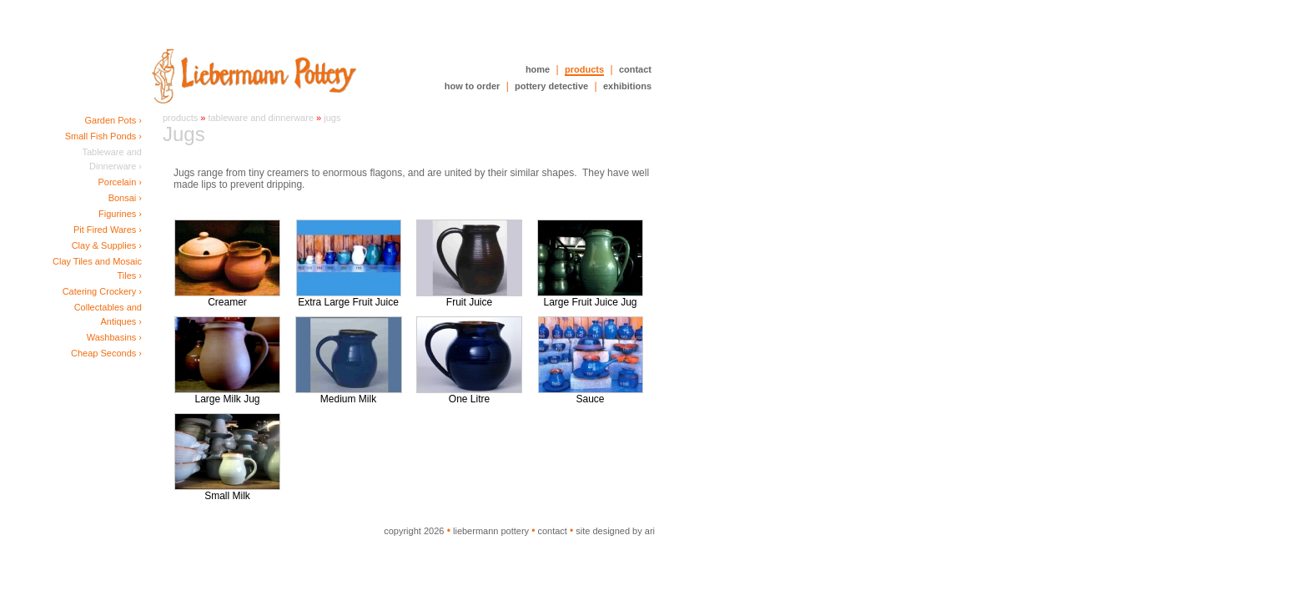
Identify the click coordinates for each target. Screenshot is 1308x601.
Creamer (227, 297)
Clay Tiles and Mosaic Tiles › (97, 268)
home (538, 69)
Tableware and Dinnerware (261, 118)
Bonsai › (125, 198)
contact (635, 69)
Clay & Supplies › (107, 245)
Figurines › (120, 214)
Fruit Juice (469, 297)
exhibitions (627, 86)
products (584, 69)
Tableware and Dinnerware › (112, 159)
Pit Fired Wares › (107, 230)
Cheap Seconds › (106, 353)
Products (180, 118)
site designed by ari (615, 531)
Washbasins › (114, 337)
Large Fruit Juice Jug (590, 297)
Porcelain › (120, 182)
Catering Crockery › (102, 291)
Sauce (590, 394)
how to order (473, 86)
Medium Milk (348, 394)
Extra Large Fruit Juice (348, 297)
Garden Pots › (113, 120)
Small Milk (227, 491)
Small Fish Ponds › (103, 136)
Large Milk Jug (227, 394)
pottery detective (551, 86)
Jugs (332, 118)
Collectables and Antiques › (108, 314)
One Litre (469, 394)
